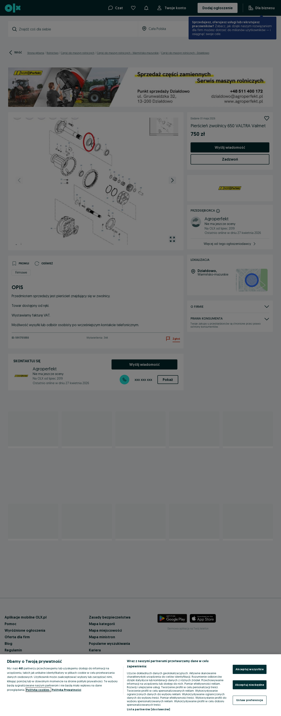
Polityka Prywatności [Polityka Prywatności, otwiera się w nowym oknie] (66, 689)
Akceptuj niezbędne (249, 684)
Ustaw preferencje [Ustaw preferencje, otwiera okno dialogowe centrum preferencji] (249, 700)
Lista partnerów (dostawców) (148, 709)
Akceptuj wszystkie (249, 669)
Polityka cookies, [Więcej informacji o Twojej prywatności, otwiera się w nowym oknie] (38, 689)
